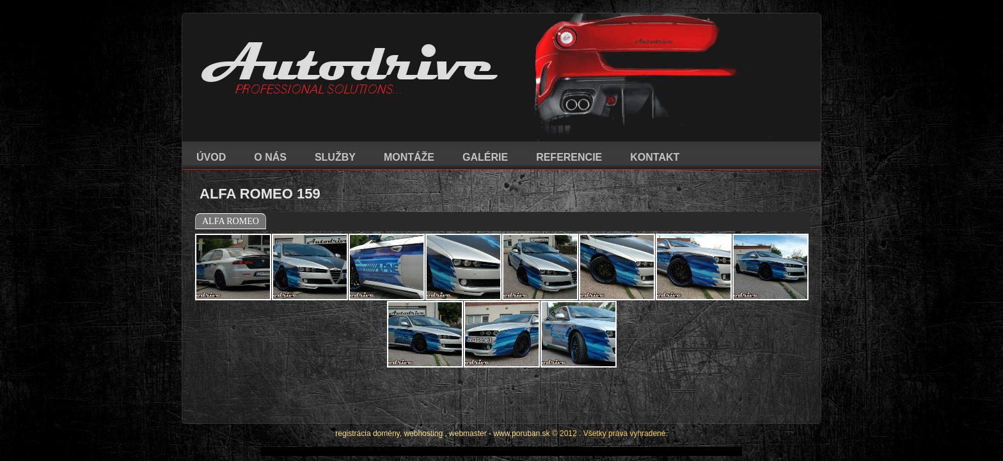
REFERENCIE (569, 157)
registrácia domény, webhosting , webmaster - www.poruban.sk (442, 398)
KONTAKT (654, 157)
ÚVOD (211, 157)
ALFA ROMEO (230, 221)
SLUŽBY (335, 157)
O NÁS (270, 157)
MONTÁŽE (409, 157)
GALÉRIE (485, 157)
